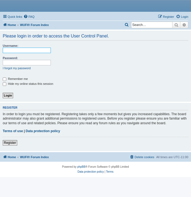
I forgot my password (17, 68)
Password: (10, 58)
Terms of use (13, 131)
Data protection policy (43, 131)
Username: (10, 45)
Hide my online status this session (28, 83)
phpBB (81, 166)
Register (10, 143)
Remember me (15, 78)
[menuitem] (28, 16)
